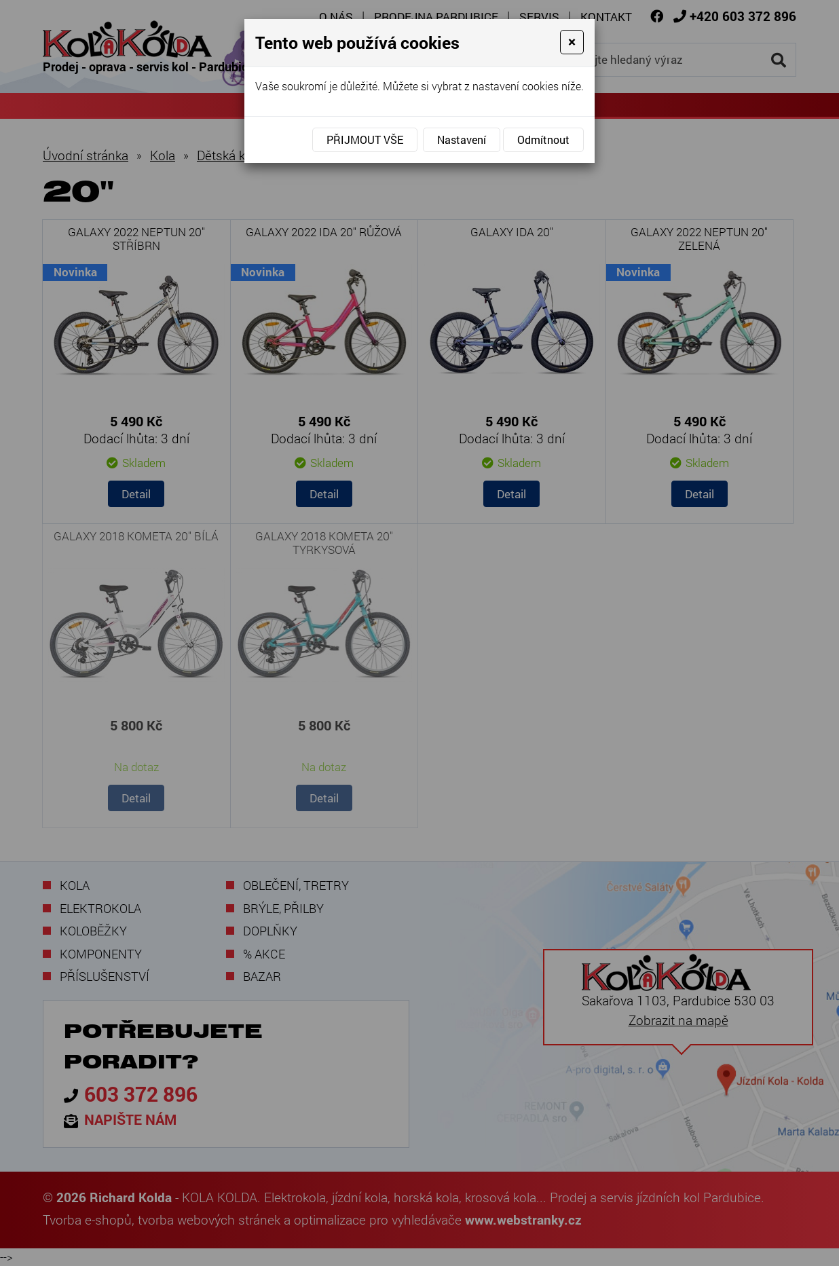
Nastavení (461, 139)
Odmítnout (543, 139)
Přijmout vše (365, 139)
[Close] (572, 42)
